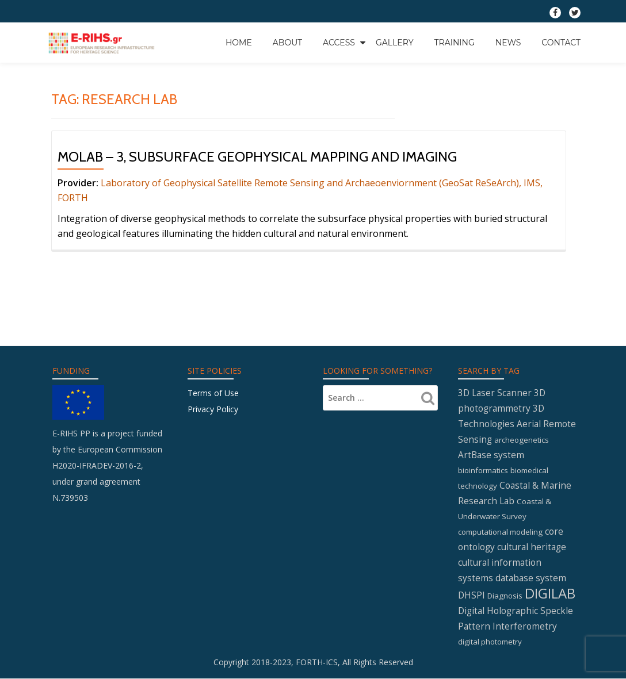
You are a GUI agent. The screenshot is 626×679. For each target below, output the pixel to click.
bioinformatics (483, 470)
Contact (561, 42)
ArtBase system (491, 454)
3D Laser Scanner (495, 392)
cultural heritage (531, 546)
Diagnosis (504, 595)
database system (530, 577)
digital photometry (490, 641)
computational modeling (500, 532)
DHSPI (471, 595)
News (508, 42)
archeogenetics (521, 440)
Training (454, 42)
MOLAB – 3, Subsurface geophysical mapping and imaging (257, 156)
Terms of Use (213, 393)
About (287, 42)
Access (339, 42)
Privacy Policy (213, 409)
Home (239, 42)
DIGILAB (550, 593)
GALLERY (395, 42)
